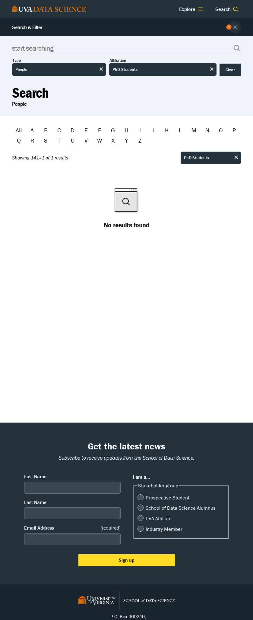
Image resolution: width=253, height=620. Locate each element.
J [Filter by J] (153, 130)
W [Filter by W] (99, 140)
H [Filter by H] (126, 130)
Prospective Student (167, 497)
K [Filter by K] (167, 130)
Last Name (35, 502)
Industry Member (164, 529)
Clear (230, 69)
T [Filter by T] (59, 140)
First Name (35, 477)
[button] (235, 9)
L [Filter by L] (180, 130)
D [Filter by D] (72, 130)
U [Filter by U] (72, 140)
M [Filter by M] (193, 130)
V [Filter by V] (86, 140)
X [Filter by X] (113, 140)
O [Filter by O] (221, 130)
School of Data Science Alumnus (181, 508)
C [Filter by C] (59, 130)
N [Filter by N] (207, 130)
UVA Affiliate (159, 518)
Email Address (72, 528)
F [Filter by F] (99, 130)
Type (16, 60)
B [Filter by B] (46, 130)
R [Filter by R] (32, 140)
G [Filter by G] (113, 130)
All (19, 130)
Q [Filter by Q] (19, 140)
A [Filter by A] (32, 130)
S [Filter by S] (45, 140)
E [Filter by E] (86, 130)
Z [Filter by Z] (139, 140)
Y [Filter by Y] (126, 140)
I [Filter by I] (140, 130)
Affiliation (117, 60)
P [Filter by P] (234, 130)
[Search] (126, 48)
